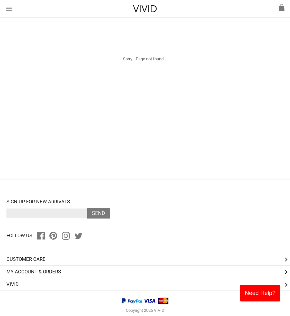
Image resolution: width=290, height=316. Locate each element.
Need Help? (260, 293)
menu (9, 9)
